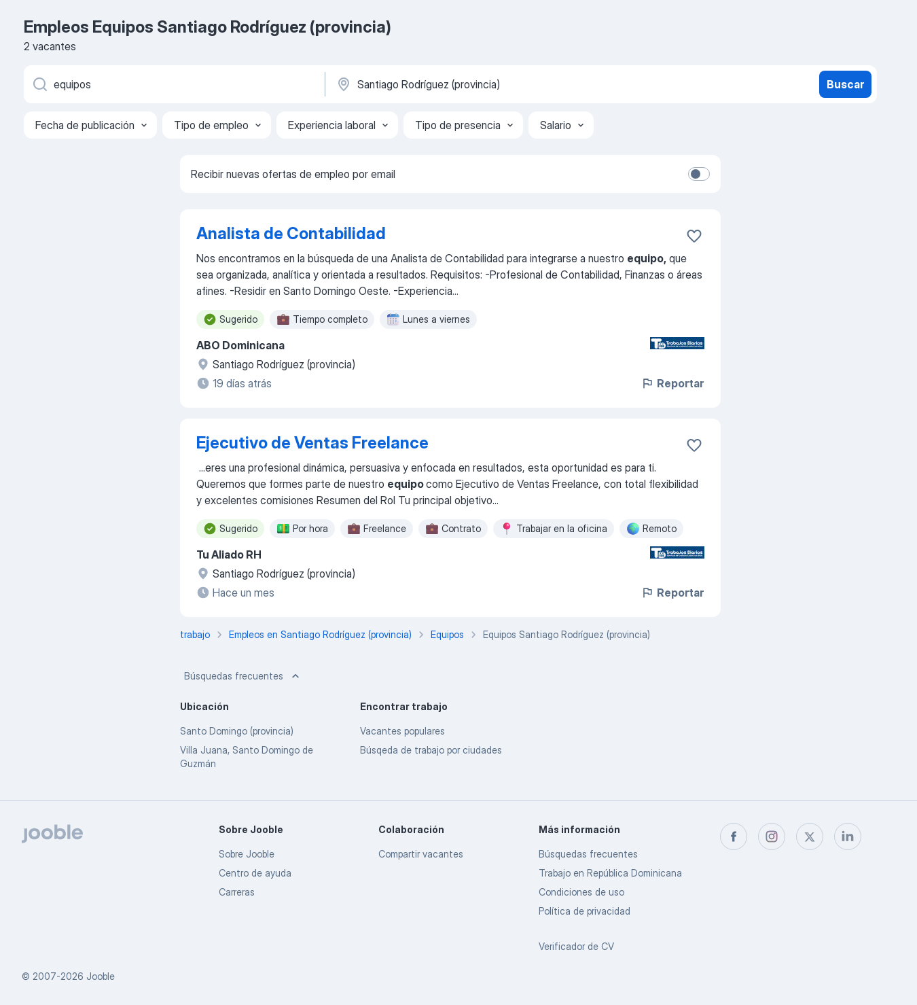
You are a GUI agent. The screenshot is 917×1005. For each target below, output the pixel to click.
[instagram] (771, 836)
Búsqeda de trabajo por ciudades (431, 750)
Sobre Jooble (246, 854)
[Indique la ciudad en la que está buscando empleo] (476, 84)
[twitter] (809, 836)
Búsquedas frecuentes (243, 676)
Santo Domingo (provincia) (236, 731)
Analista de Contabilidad (291, 233)
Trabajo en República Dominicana (610, 873)
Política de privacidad (584, 911)
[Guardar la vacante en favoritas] (694, 236)
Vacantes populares (402, 731)
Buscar (845, 84)
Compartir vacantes (420, 854)
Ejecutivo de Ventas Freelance (312, 443)
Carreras (237, 892)
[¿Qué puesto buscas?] (173, 84)
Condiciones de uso (581, 892)
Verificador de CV (576, 946)
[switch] (699, 174)
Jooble (100, 976)
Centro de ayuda (255, 873)
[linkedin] (847, 836)
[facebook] (733, 836)
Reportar (672, 383)
